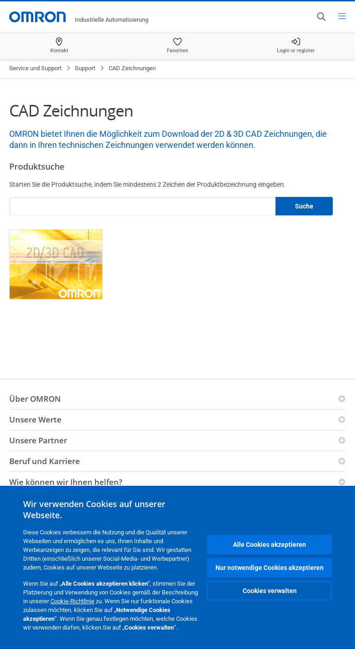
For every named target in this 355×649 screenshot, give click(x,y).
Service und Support (35, 68)
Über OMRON (35, 398)
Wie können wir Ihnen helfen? (65, 482)
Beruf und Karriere (44, 461)
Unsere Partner (38, 440)
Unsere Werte (35, 419)
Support (85, 68)
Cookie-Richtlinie (72, 601)
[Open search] (320, 16)
